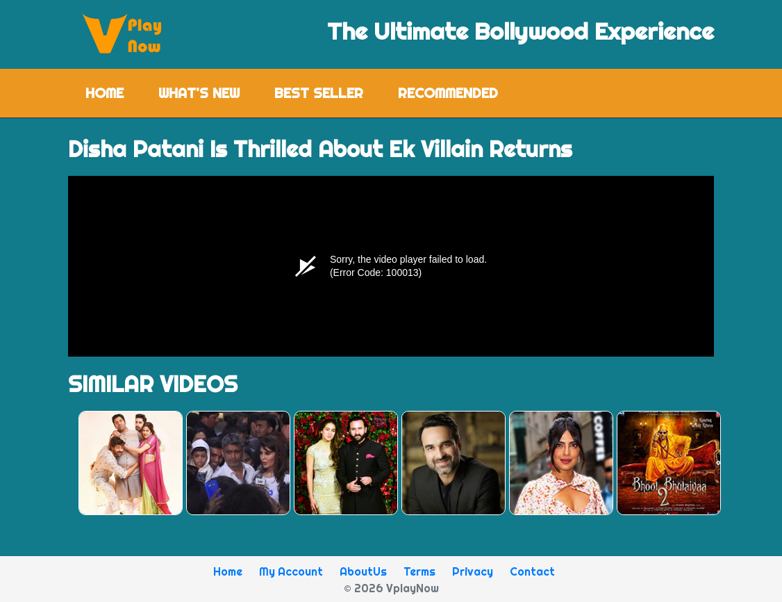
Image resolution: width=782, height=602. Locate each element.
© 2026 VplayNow (391, 588)
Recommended (448, 92)
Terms (419, 571)
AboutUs (363, 571)
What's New (199, 92)
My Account (291, 571)
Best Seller (318, 92)
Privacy (472, 571)
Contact (532, 571)
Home (113, 92)
